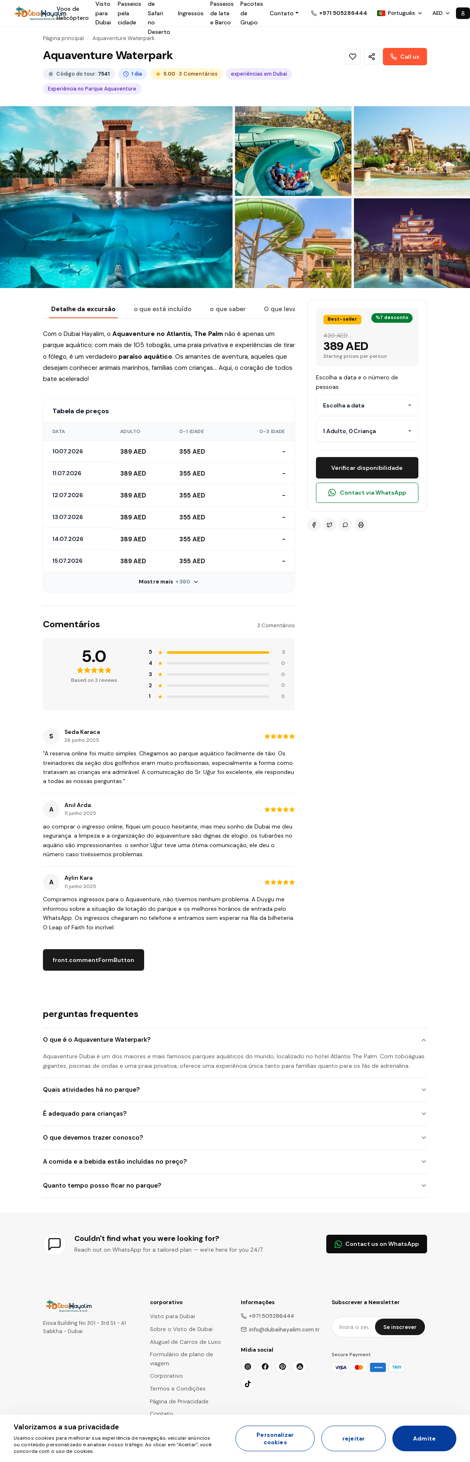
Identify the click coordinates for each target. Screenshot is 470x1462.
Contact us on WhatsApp (377, 1244)
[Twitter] (329, 524)
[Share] (372, 56)
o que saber (228, 309)
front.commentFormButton (93, 960)
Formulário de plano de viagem (181, 1359)
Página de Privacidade (179, 1401)
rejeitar (353, 1438)
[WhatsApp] (345, 524)
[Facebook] (313, 524)
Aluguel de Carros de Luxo (185, 1341)
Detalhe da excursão (83, 309)
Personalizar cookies (275, 1438)
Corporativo (166, 1375)
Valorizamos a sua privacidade (66, 1426)
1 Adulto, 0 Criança (349, 431)
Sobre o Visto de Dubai (181, 1329)
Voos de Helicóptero (73, 13)
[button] (284, 13)
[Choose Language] (400, 13)
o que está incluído (163, 309)
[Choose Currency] (441, 13)
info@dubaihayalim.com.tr (280, 1329)
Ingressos (191, 13)
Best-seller (342, 319)
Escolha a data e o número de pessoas (357, 382)
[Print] (361, 524)
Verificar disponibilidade (367, 467)
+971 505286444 (267, 1315)
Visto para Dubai (172, 1316)
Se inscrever (400, 1327)
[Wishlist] (353, 56)
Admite (424, 1438)
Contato (161, 1413)
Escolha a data (343, 405)
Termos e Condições (178, 1388)
